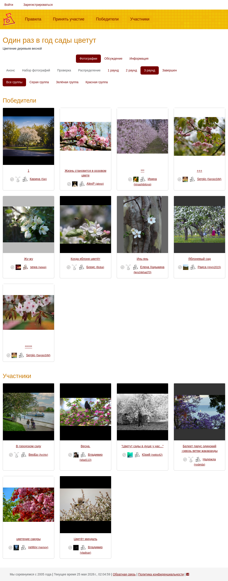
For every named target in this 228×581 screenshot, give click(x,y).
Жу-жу (28, 259)
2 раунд (131, 70)
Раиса (209, 267)
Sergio (209, 179)
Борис (95, 267)
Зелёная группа (67, 82)
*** (142, 170)
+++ (199, 170)
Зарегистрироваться (38, 4)
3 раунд (149, 70)
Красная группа (97, 82)
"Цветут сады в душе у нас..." (143, 446)
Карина (38, 179)
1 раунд (113, 70)
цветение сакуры (28, 539)
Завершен (169, 70)
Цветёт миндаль (85, 539)
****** (28, 346)
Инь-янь (142, 259)
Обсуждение (113, 58)
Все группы (14, 82)
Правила (35, 18)
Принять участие (70, 18)
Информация (139, 58)
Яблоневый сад (199, 259)
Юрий (152, 454)
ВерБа (38, 454)
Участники (141, 18)
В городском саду (28, 446)
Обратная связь (124, 574)
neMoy (38, 547)
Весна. (85, 446)
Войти (8, 4)
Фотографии (88, 58)
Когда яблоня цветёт (85, 259)
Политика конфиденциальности (161, 574)
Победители (109, 18)
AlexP (95, 183)
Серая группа (39, 82)
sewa (38, 267)
